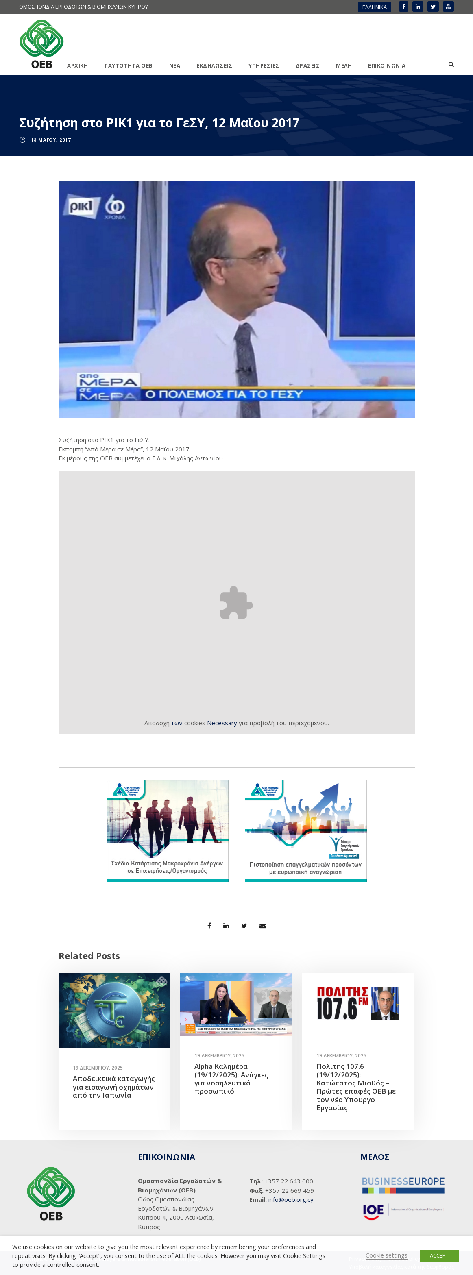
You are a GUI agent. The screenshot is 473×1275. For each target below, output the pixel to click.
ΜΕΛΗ (344, 65)
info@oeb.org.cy (291, 1199)
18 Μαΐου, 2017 (51, 140)
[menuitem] (374, 7)
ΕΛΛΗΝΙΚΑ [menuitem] (374, 7)
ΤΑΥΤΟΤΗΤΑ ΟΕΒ (128, 65)
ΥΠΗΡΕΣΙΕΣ (263, 65)
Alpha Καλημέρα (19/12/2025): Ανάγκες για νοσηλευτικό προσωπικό (231, 1078)
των (177, 723)
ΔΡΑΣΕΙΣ (308, 65)
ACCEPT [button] (439, 1255)
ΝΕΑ (175, 65)
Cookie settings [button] (387, 1255)
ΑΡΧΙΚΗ (77, 65)
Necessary (222, 723)
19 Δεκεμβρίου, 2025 (98, 1067)
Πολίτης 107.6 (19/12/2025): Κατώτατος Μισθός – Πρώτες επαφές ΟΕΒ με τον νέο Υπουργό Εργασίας (356, 1086)
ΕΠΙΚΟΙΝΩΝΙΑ (387, 65)
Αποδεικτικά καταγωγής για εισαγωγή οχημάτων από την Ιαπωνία (114, 1087)
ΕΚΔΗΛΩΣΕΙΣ (214, 65)
